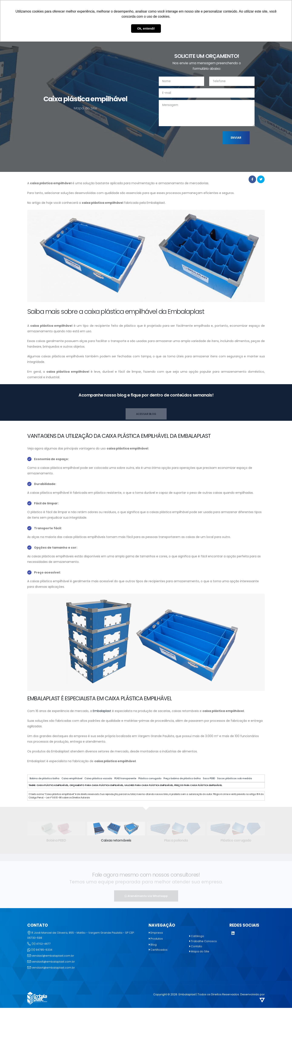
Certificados (158, 950)
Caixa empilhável (72, 778)
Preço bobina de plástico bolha (182, 778)
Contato (196, 946)
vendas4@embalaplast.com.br (53, 967)
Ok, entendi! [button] (146, 28)
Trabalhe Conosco (204, 941)
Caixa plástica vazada (98, 778)
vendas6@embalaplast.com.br (53, 961)
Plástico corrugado (149, 778)
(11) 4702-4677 (41, 944)
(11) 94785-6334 (41, 950)
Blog (153, 944)
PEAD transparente (125, 778)
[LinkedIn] (232, 933)
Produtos (156, 938)
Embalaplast (102, 711)
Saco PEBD (209, 778)
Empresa (156, 932)
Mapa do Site (200, 951)
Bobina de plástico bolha (44, 778)
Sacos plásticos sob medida (234, 778)
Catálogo (197, 936)
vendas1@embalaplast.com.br (52, 955)
